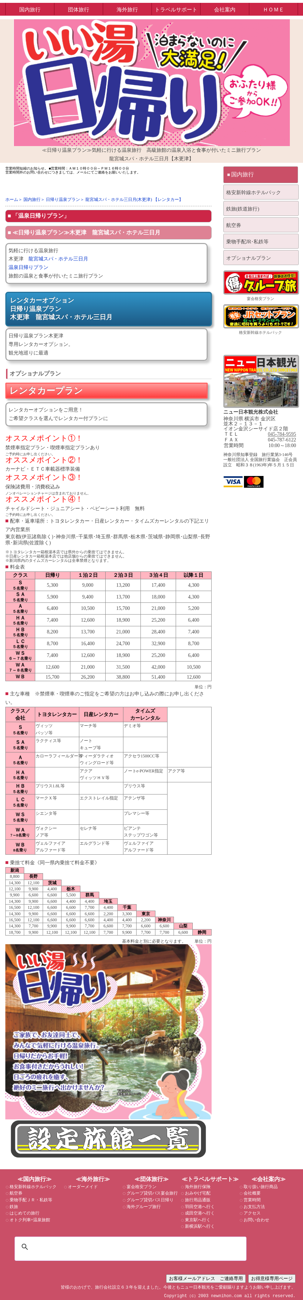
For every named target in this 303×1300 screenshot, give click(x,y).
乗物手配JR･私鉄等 (247, 241)
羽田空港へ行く (199, 1206)
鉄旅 (13, 1206)
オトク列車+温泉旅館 (30, 1219)
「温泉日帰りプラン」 (40, 216)
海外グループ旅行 (143, 1206)
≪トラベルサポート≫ (210, 1179)
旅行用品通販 (197, 1199)
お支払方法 (254, 1206)
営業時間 (252, 1199)
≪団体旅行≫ (151, 1179)
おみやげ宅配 (197, 1193)
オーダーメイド (82, 1186)
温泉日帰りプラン (31, 267)
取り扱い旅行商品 (260, 1186)
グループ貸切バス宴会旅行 (152, 1193)
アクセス (252, 1213)
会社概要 (252, 1193)
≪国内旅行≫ (34, 1179)
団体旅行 (78, 9)
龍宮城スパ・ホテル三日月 (58, 258)
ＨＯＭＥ (273, 9)
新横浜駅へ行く (199, 1226)
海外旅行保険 (197, 1186)
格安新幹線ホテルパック (253, 192)
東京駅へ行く (197, 1219)
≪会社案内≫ (268, 1179)
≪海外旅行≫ (93, 1179)
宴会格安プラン (260, 298)
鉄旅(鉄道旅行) (242, 209)
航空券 (233, 225)
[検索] (129, 1247)
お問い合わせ (256, 1219)
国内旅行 (30, 9)
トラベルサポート (176, 9)
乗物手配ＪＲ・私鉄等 (30, 1199)
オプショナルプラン (248, 258)
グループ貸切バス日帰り (150, 1199)
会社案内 (224, 9)
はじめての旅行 (24, 1213)
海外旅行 (127, 9)
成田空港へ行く (199, 1213)
